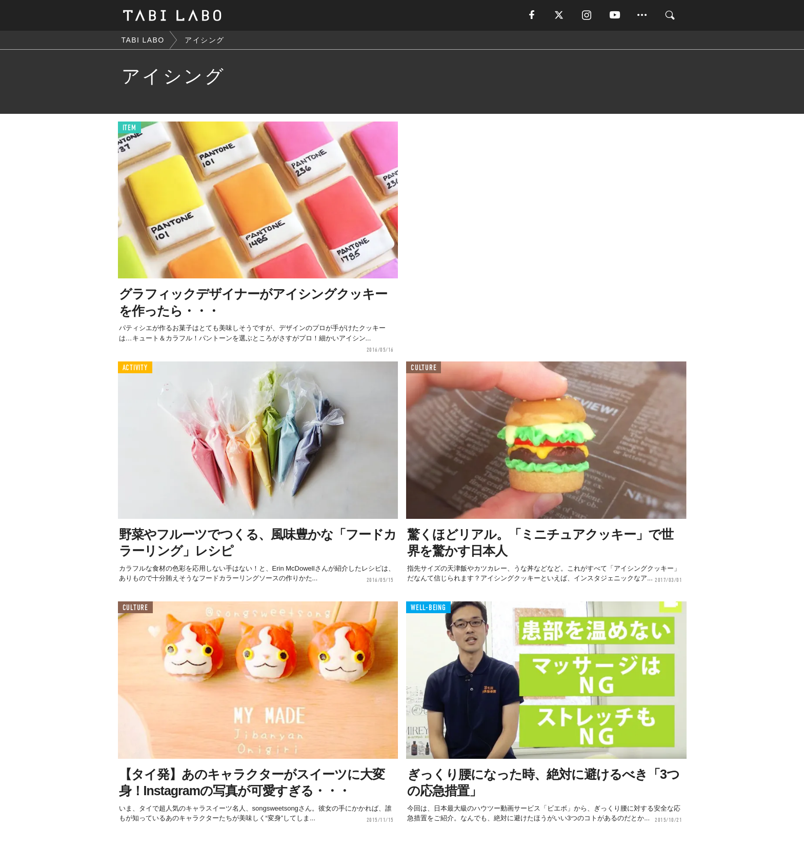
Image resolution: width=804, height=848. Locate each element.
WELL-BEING (428, 608)
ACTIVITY (135, 368)
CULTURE (423, 368)
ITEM (129, 128)
